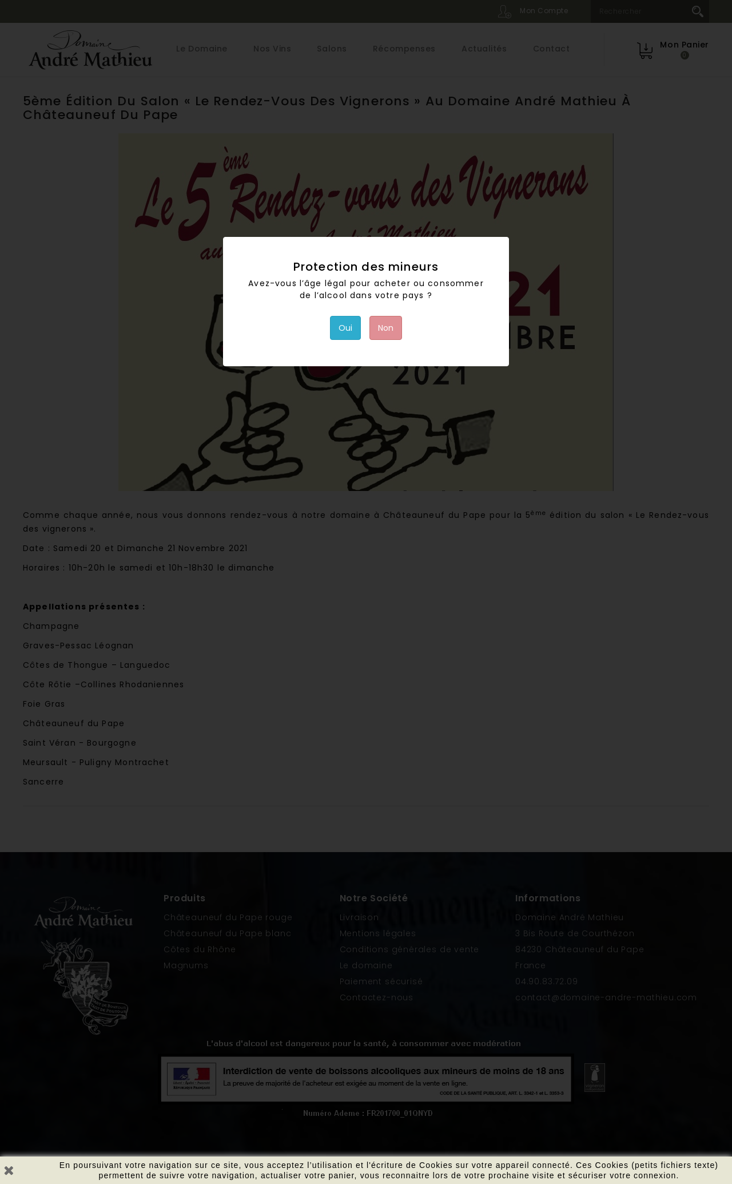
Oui (345, 328)
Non (385, 328)
